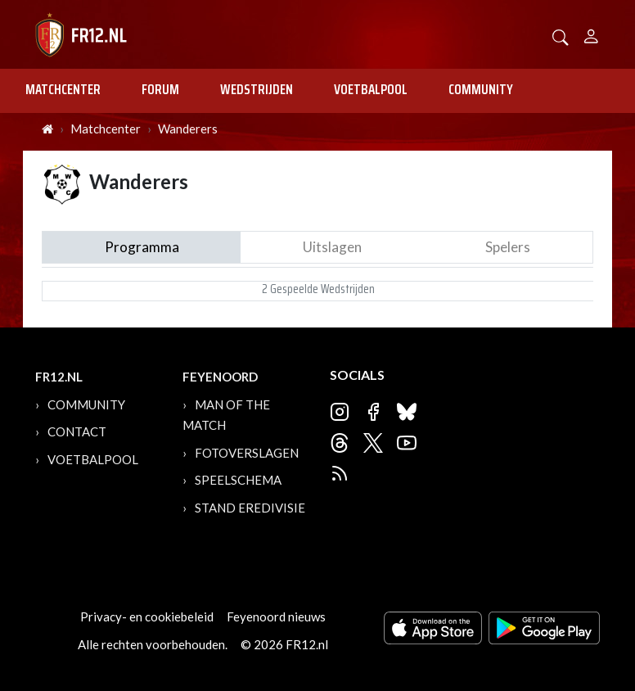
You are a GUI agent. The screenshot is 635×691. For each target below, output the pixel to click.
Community (480, 89)
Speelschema (238, 479)
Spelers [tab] (507, 246)
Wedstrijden (256, 89)
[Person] (591, 34)
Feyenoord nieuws (276, 616)
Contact (76, 431)
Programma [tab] (142, 246)
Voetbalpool (371, 89)
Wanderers (188, 128)
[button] (560, 35)
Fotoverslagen (247, 452)
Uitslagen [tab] (332, 246)
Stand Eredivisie (250, 507)
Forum (160, 89)
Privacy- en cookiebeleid (147, 616)
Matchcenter (63, 89)
